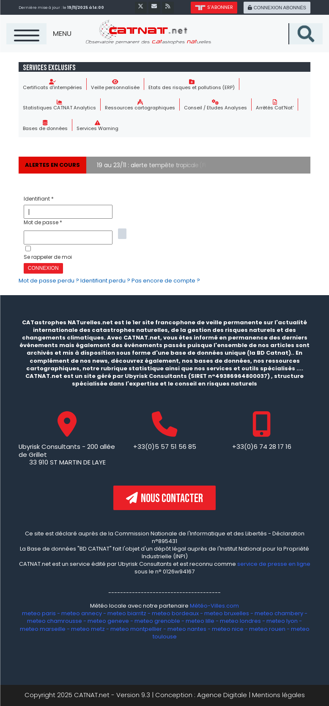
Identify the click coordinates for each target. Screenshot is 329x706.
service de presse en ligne (273, 564)
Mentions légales (278, 694)
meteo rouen (267, 629)
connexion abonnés (277, 7)
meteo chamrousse (54, 621)
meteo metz (88, 629)
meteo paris (39, 613)
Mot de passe (43, 222)
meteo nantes (186, 629)
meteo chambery (279, 613)
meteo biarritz (126, 613)
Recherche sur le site (322, 23)
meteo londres (240, 621)
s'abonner (214, 7)
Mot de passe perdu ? (49, 281)
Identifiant (39, 198)
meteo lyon (282, 621)
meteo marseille (43, 629)
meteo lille (200, 621)
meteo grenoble (157, 621)
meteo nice (228, 629)
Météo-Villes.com (214, 606)
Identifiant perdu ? (106, 281)
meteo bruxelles (226, 613)
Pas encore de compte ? (166, 281)
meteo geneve (108, 621)
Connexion (43, 268)
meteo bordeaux (175, 613)
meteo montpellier (136, 629)
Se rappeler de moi (48, 257)
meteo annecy (81, 613)
